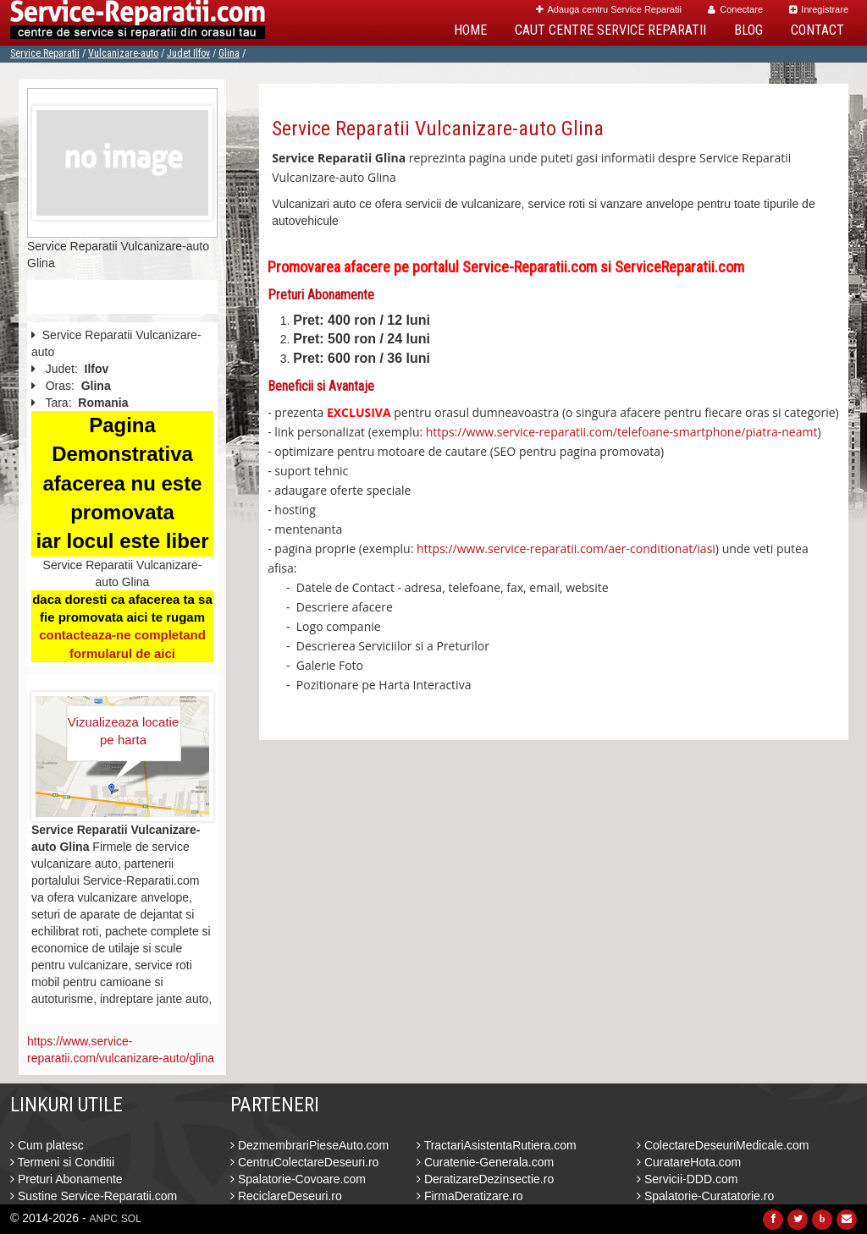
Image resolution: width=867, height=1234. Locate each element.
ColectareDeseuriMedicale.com (723, 1145)
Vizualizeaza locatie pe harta (123, 731)
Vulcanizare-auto (123, 53)
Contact (817, 30)
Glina (229, 53)
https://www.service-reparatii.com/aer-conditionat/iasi (566, 548)
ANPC (104, 1219)
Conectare (735, 9)
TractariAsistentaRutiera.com (497, 1145)
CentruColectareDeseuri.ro (304, 1162)
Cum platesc (47, 1145)
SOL (131, 1219)
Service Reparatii (45, 53)
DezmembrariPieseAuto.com (309, 1145)
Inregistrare (818, 9)
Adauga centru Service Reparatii (609, 9)
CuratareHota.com (689, 1162)
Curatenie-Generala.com (485, 1162)
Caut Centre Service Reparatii (610, 30)
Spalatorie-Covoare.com (298, 1179)
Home (470, 30)
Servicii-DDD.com (687, 1179)
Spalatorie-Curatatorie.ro (705, 1196)
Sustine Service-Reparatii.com (93, 1196)
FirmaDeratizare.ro (470, 1196)
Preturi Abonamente (66, 1179)
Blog (748, 30)
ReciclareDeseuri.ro (286, 1196)
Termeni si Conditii (62, 1162)
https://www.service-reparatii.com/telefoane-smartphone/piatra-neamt (622, 432)
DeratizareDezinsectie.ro (485, 1179)
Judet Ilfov (188, 53)
